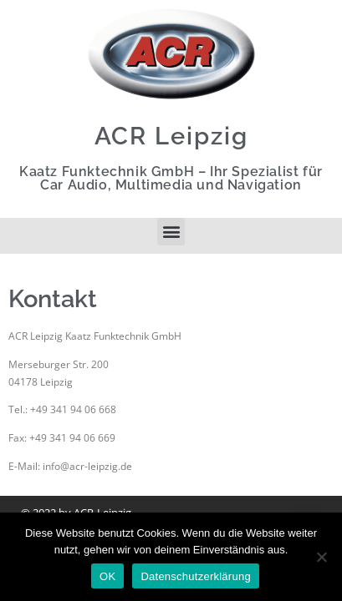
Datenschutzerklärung (195, 576)
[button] (171, 231)
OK (107, 576)
